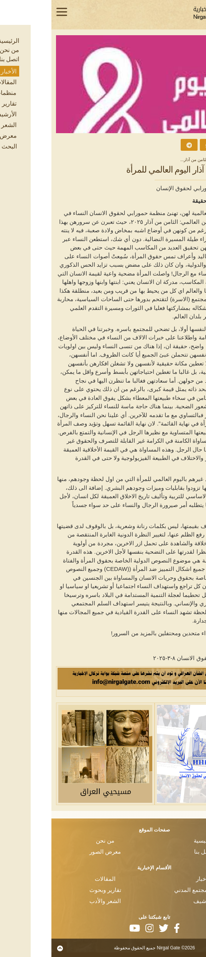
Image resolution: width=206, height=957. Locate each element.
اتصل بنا (152, 851)
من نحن (53, 840)
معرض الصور (53, 851)
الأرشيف (152, 901)
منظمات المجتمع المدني (152, 890)
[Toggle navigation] (10, 12)
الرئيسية (194, 159)
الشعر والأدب (53, 901)
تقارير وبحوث (54, 890)
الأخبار (175, 159)
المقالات (53, 878)
